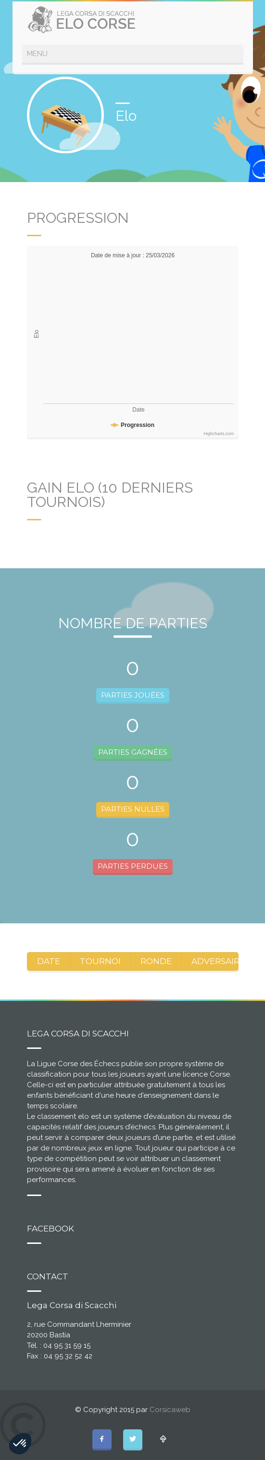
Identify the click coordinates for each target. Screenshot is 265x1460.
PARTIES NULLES (132, 809)
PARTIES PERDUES (133, 866)
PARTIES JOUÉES (132, 695)
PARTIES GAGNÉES (132, 752)
